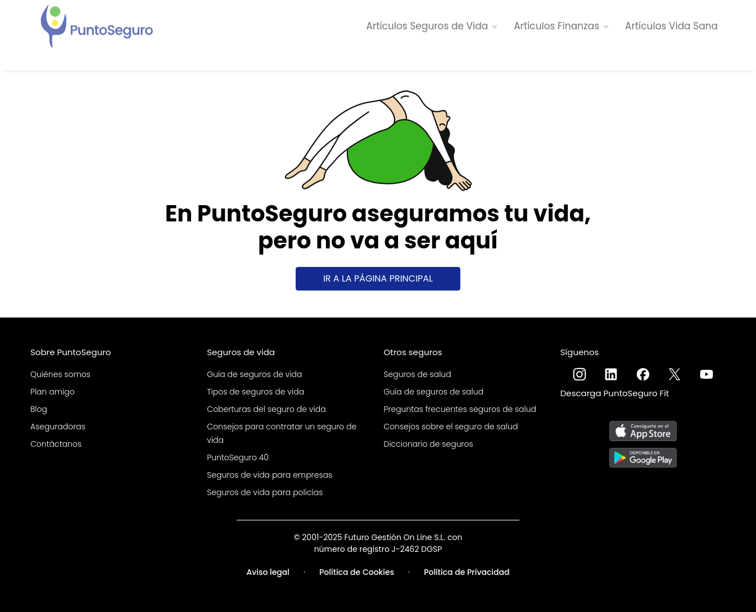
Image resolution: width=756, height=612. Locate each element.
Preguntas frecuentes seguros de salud (460, 409)
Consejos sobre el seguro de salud (451, 426)
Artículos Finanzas (556, 25)
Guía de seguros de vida (254, 374)
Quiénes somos (60, 374)
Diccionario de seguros (428, 444)
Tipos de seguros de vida (255, 391)
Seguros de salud (417, 374)
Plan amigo (52, 391)
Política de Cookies (356, 572)
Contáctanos (56, 444)
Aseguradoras (57, 426)
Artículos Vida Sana (671, 25)
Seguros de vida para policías (265, 492)
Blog (38, 409)
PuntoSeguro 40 (238, 457)
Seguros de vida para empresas (269, 474)
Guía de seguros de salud (434, 391)
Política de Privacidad (466, 572)
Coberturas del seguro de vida (266, 409)
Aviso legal (267, 572)
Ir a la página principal (378, 278)
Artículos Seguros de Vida (427, 25)
